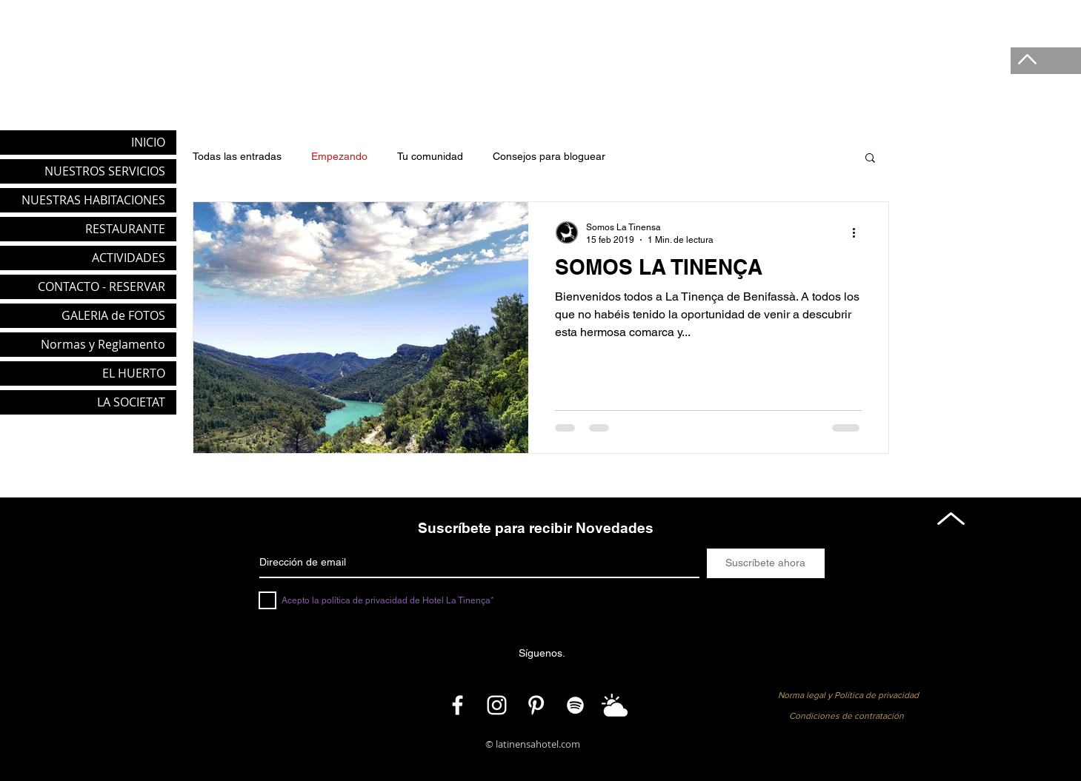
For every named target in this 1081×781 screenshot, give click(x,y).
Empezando (339, 156)
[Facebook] (457, 705)
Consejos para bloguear (549, 156)
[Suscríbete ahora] (766, 563)
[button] (870, 159)
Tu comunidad (430, 156)
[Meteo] (615, 705)
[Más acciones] (859, 232)
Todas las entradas (237, 156)
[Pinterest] (536, 705)
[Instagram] (497, 705)
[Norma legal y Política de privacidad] (848, 695)
